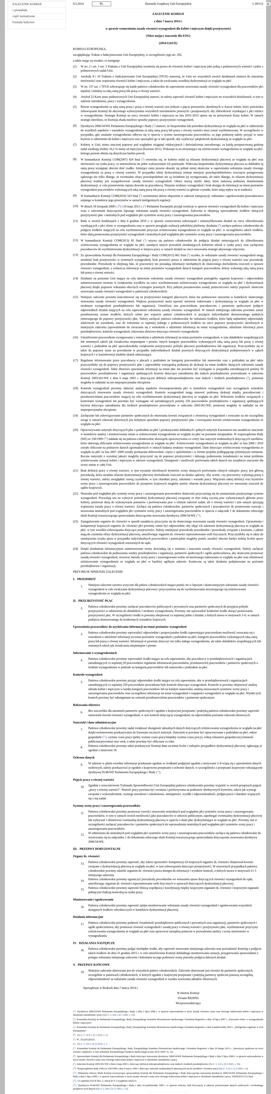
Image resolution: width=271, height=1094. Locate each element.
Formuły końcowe (23, 22)
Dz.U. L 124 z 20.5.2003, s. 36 (224, 1064)
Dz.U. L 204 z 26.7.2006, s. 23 (119, 1015)
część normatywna (23, 16)
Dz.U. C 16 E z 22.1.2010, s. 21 (92, 1035)
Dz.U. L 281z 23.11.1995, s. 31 (112, 1088)
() (153, 126)
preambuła (19, 10)
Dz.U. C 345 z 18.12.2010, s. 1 (92, 1044)
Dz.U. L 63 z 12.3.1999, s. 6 (233, 1068)
